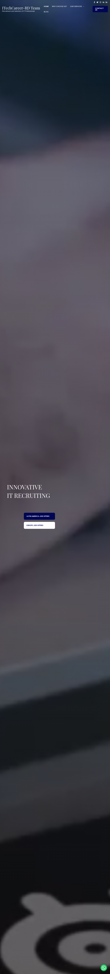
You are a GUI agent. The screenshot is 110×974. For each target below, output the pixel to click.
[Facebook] (94, 2)
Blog (46, 12)
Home (46, 6)
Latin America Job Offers (38, 516)
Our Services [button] (76, 6)
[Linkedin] (103, 2)
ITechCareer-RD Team (21, 7)
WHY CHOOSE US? (59, 6)
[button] (100, 9)
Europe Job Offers (35, 525)
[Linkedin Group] (106, 2)
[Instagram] (100, 2)
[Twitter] (97, 2)
